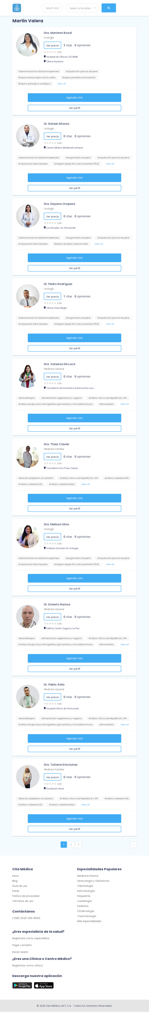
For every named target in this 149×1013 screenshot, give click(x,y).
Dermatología (86, 892)
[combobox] (82, 7)
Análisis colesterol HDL (117, 478)
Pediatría (82, 907)
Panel (15, 892)
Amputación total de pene (33, 163)
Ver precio (52, 45)
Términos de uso (22, 902)
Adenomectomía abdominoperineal (39, 71)
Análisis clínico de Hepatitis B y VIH (108, 397)
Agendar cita (74, 97)
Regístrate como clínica (27, 966)
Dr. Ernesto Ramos (57, 604)
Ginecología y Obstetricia (93, 882)
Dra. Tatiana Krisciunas (61, 765)
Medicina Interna (87, 877)
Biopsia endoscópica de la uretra (37, 77)
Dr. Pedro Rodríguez (58, 284)
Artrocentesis (106, 404)
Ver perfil (74, 108)
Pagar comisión (22, 946)
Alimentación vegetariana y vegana (61, 397)
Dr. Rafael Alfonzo (56, 124)
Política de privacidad (25, 897)
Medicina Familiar (54, 449)
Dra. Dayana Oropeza (59, 204)
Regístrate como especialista (30, 939)
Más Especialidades (89, 922)
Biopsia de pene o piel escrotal (71, 243)
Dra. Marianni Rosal (58, 33)
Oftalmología (85, 912)
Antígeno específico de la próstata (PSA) (76, 163)
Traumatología (86, 917)
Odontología (85, 887)
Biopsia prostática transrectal (78, 77)
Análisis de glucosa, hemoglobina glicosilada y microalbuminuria (56, 404)
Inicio (15, 877)
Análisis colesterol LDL (30, 484)
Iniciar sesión (20, 953)
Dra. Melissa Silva (56, 524)
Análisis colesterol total (61, 484)
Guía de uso (19, 887)
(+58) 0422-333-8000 (26, 919)
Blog (14, 882)
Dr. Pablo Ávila (54, 684)
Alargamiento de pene (78, 157)
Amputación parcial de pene (82, 71)
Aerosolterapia (27, 397)
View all (61, 83)
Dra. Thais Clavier (56, 444)
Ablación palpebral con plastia (36, 478)
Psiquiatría (83, 897)
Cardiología (84, 902)
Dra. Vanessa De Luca (59, 364)
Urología (49, 37)
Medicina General (54, 368)
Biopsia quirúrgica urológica (35, 83)
